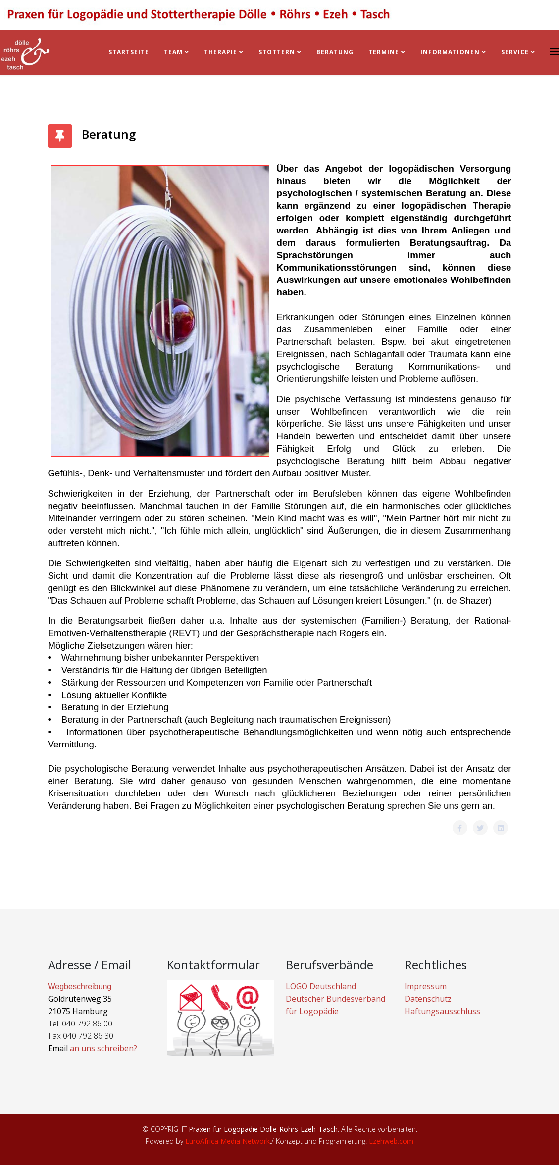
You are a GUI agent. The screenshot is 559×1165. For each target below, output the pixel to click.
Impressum (426, 986)
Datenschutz (428, 998)
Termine (384, 52)
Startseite (128, 52)
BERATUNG (335, 52)
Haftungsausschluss (442, 1011)
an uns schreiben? (103, 1048)
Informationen (450, 52)
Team (173, 52)
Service (515, 52)
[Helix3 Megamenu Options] (554, 51)
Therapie (220, 52)
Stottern (276, 52)
